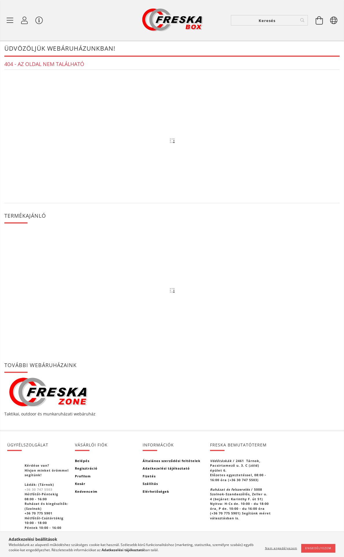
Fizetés (149, 476)
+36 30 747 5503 (38, 489)
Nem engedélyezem (281, 548)
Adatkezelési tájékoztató (166, 468)
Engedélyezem (318, 548)
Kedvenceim (86, 491)
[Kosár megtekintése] (319, 20)
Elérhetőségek (156, 491)
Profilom (83, 476)
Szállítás (150, 483)
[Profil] (24, 20)
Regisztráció (86, 468)
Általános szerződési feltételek (171, 461)
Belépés (82, 461)
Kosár (80, 483)
